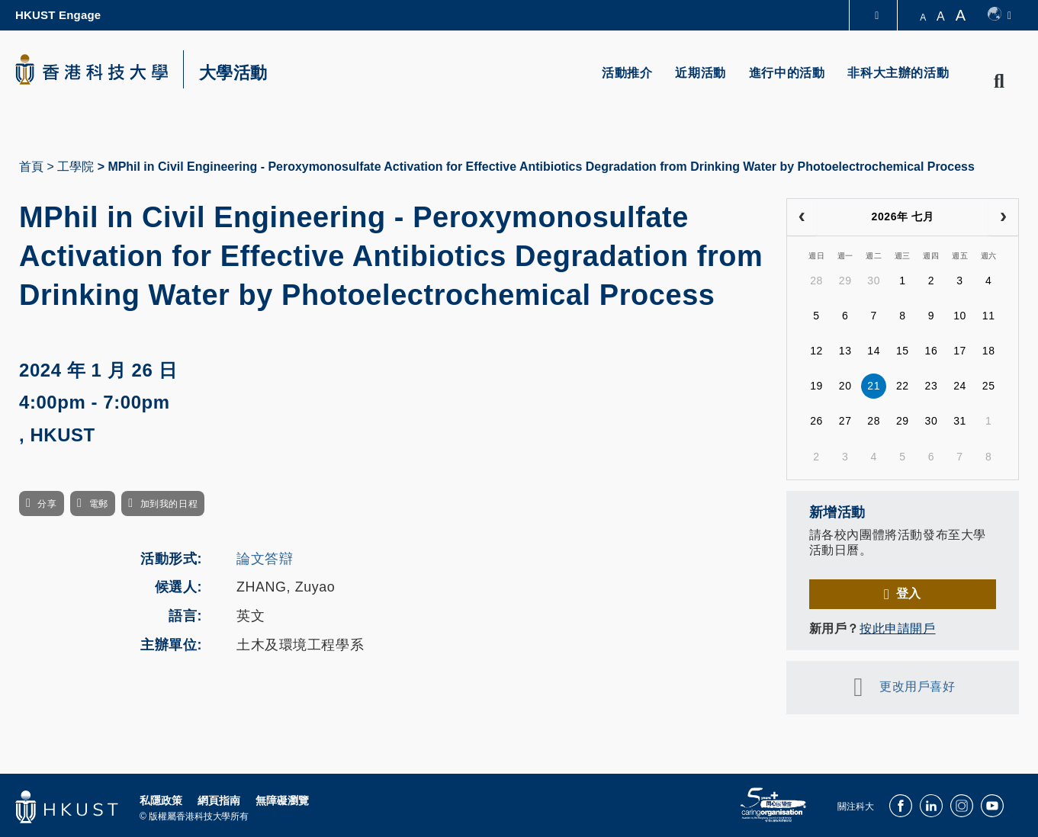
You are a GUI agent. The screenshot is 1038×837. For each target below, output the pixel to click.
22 (902, 386)
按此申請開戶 (897, 628)
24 (959, 386)
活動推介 (627, 72)
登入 (908, 593)
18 (988, 351)
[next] (1003, 217)
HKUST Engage (58, 14)
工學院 (75, 166)
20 (845, 386)
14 (873, 351)
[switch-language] (999, 15)
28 (816, 280)
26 (816, 421)
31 (959, 421)
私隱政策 (161, 800)
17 (959, 351)
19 (816, 386)
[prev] (802, 217)
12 (816, 351)
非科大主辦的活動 (898, 72)
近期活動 (700, 72)
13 (845, 351)
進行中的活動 (787, 72)
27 (845, 421)
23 (931, 386)
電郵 (98, 504)
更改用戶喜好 (917, 686)
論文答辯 (264, 558)
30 (873, 280)
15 (902, 351)
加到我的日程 (169, 504)
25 (988, 386)
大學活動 (233, 73)
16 (931, 351)
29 (845, 280)
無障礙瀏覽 (282, 800)
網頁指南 (219, 800)
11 (988, 315)
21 (873, 386)
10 (959, 315)
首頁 (31, 166)
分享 (46, 504)
